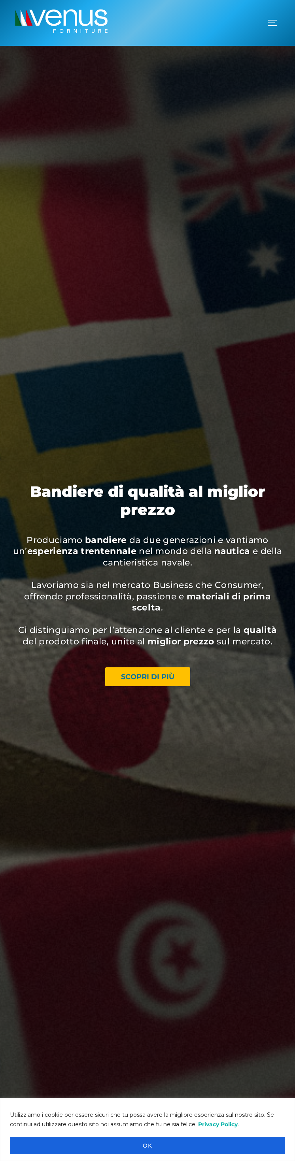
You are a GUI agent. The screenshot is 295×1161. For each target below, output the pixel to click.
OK (147, 1145)
